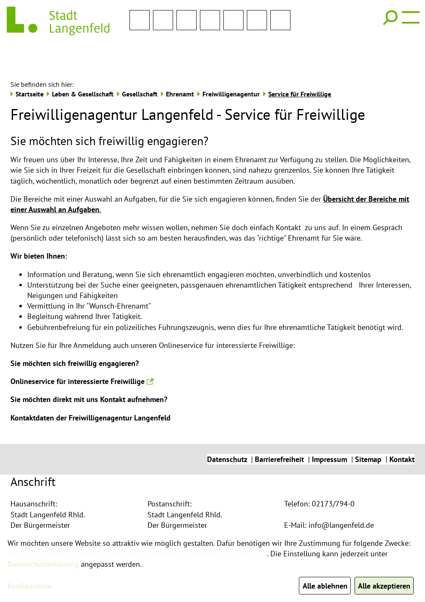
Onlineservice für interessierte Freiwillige (81, 353)
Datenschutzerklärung (43, 564)
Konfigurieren (30, 586)
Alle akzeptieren (384, 586)
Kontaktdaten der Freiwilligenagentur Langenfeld (90, 390)
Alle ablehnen (324, 586)
